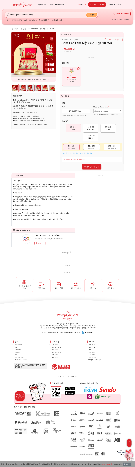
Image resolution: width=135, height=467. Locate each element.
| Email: (55, 332)
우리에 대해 (18, 344)
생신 (8, 20)
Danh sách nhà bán (21, 360)
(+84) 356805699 (121, 14)
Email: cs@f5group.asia (120, 19)
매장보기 (40, 243)
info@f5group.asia (70, 332)
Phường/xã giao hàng (100, 107)
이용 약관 (92, 344)
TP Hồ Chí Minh (57, 5)
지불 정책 (55, 344)
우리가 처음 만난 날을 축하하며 (50, 20)
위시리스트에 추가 (114, 40)
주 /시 (63, 107)
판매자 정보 (92, 357)
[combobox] (107, 111)
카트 (82, 4)
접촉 (16, 347)
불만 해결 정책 (72, 376)
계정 (90, 350)
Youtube (17, 352)
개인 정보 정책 (56, 347)
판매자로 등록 (19, 357)
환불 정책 (55, 357)
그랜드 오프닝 (17, 20)
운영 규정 (61, 376)
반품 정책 (55, 355)
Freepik (98, 360)
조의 (25, 20)
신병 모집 (92, 352)
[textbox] (108, 113)
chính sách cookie (107, 464)
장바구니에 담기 (91, 167)
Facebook (18, 350)
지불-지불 (92, 347)
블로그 (17, 355)
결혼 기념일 (33, 20)
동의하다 (127, 464)
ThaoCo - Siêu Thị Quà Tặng (46, 235)
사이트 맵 (92, 355)
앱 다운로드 (42, 5)
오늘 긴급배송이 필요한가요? (75, 159)
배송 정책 (55, 350)
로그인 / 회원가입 (97, 4)
